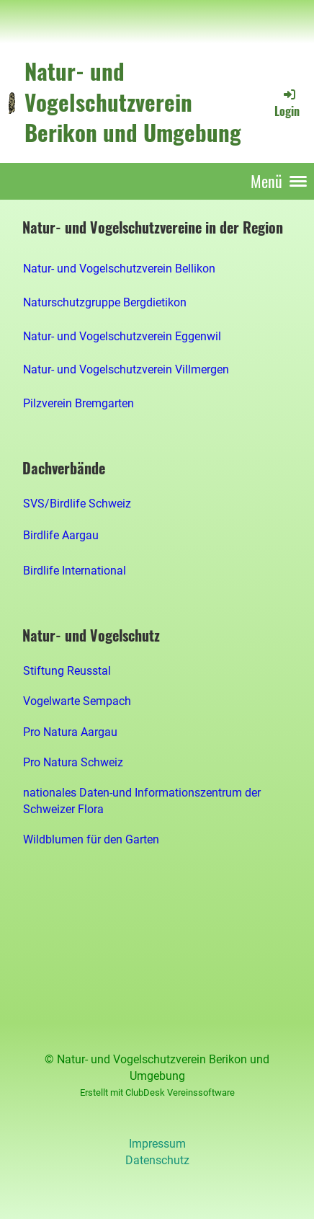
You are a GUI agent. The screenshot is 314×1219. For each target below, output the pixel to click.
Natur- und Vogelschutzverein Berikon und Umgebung (132, 102)
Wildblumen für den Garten (91, 839)
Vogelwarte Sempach (77, 701)
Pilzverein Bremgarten (78, 403)
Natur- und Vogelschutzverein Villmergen (126, 369)
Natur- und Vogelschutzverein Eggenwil (122, 336)
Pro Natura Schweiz (73, 762)
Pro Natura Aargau (70, 732)
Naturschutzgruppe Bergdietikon (105, 302)
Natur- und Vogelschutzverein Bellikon (119, 268)
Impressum (157, 1144)
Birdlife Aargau (61, 535)
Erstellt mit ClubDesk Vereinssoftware (157, 1092)
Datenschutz (157, 1160)
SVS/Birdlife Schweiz (77, 503)
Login (287, 103)
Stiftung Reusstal (67, 671)
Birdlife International (74, 570)
